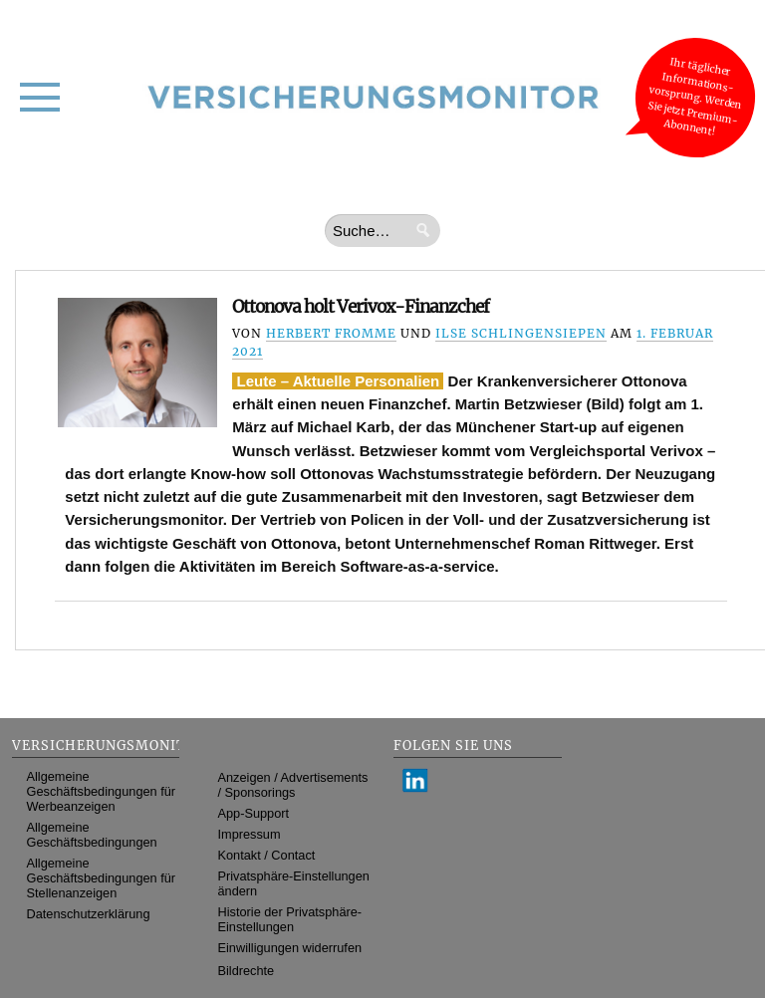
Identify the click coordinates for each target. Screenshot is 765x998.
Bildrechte (246, 970)
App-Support (254, 813)
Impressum (249, 834)
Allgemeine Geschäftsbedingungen (92, 835)
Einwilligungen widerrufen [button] (290, 947)
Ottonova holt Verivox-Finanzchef (360, 307)
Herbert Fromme (331, 333)
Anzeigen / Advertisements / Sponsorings (293, 785)
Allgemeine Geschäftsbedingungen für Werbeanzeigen (101, 791)
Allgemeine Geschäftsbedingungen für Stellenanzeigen (101, 878)
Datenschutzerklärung (88, 913)
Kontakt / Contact (267, 855)
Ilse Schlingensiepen (521, 333)
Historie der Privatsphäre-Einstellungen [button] (290, 919)
